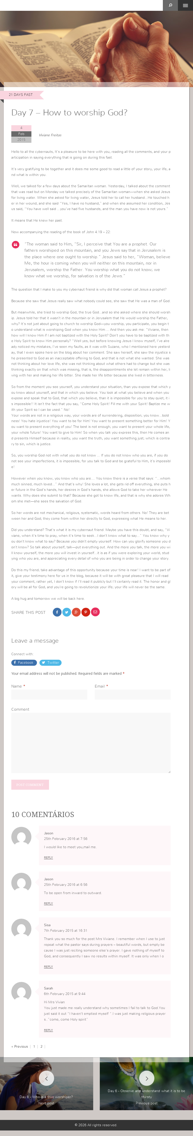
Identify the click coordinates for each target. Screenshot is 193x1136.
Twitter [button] (52, 667)
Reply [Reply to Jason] (48, 862)
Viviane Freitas (50, 135)
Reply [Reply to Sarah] (48, 1035)
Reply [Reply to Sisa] (48, 971)
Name (16, 690)
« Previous (19, 1052)
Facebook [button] (25, 667)
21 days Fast (21, 95)
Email (100, 690)
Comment (20, 714)
